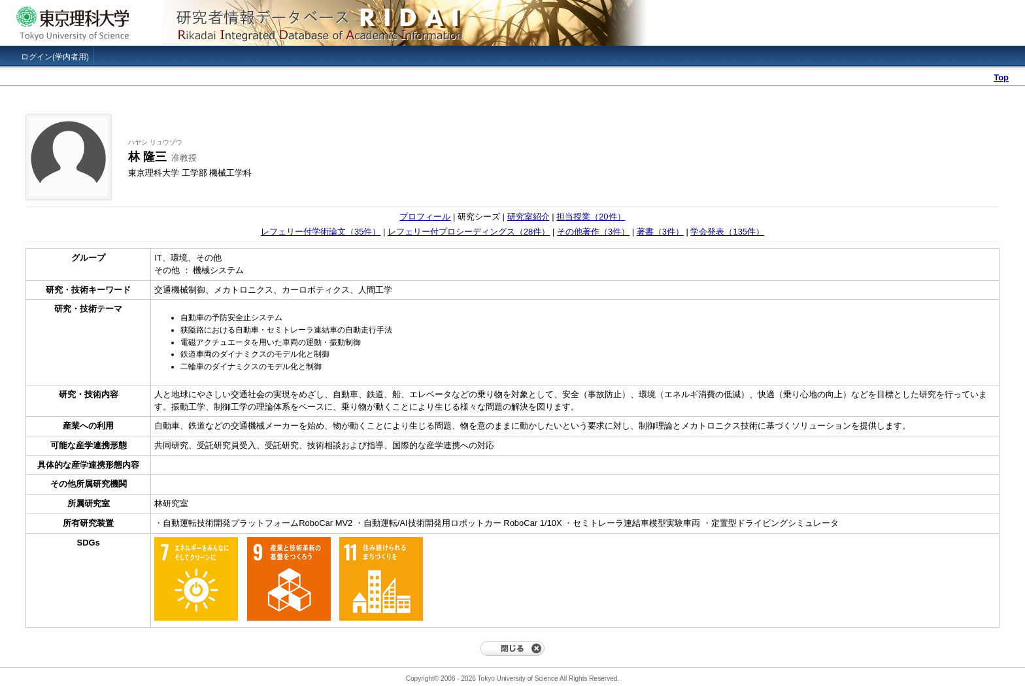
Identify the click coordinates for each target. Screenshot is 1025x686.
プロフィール (424, 216)
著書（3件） (660, 232)
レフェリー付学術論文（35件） (320, 232)
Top (1001, 77)
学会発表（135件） (727, 232)
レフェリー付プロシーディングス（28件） (469, 232)
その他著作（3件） (593, 232)
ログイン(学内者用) (55, 56)
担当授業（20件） (590, 216)
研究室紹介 (528, 216)
